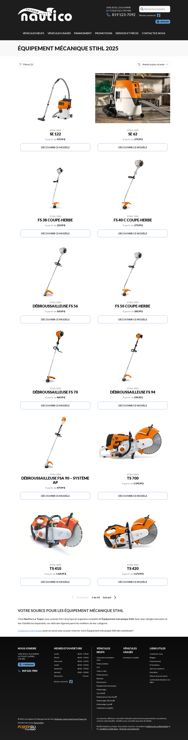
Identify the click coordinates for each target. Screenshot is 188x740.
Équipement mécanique (106, 686)
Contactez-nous (153, 33)
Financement (83, 33)
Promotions (103, 33)
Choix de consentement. (129, 729)
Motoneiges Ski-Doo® (106, 700)
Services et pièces (127, 33)
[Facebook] (159, 15)
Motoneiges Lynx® (104, 704)
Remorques (101, 682)
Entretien (154, 672)
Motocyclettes (103, 664)
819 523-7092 (120, 14)
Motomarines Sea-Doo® (107, 697)
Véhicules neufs (33, 33)
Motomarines (102, 675)
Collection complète (105, 708)
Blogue (153, 657)
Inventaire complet (131, 657)
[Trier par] (153, 64)
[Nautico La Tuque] (45, 14)
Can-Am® (101, 693)
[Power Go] (52, 727)
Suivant (110, 597)
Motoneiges (102, 689)
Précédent (80, 597)
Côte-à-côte (101, 671)
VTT (98, 667)
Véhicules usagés (59, 33)
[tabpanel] (71, 665)
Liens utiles (157, 648)
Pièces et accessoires (159, 676)
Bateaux (100, 678)
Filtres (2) (26, 64)
